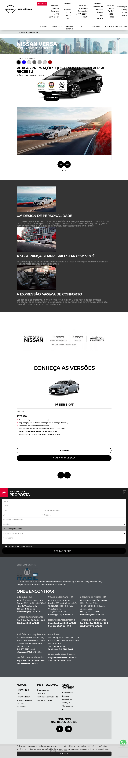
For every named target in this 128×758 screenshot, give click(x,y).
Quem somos (43, 690)
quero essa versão (64, 458)
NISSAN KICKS (23, 690)
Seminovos (57, 26)
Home (22, 32)
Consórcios (67, 706)
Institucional (121, 27)
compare (64, 450)
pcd (82, 26)
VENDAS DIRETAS (69, 27)
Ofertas (42, 3)
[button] (64, 524)
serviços (95, 26)
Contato (41, 693)
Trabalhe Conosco (45, 700)
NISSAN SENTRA (24, 700)
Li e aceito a (20, 546)
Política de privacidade (47, 697)
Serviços (66, 702)
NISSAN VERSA (32, 32)
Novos (43, 26)
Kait (18, 693)
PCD (64, 709)
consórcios (108, 26)
